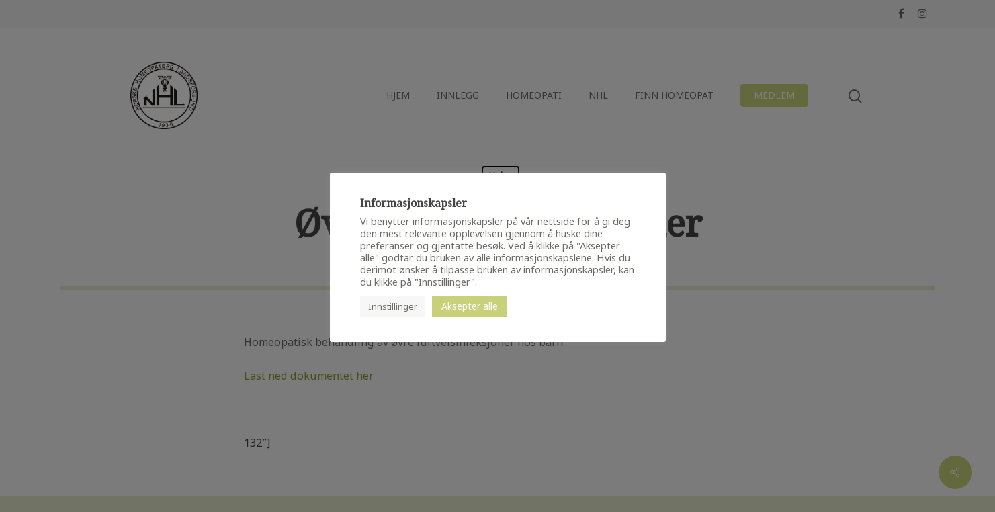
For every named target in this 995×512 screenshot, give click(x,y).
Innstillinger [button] (392, 306)
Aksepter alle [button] (469, 306)
